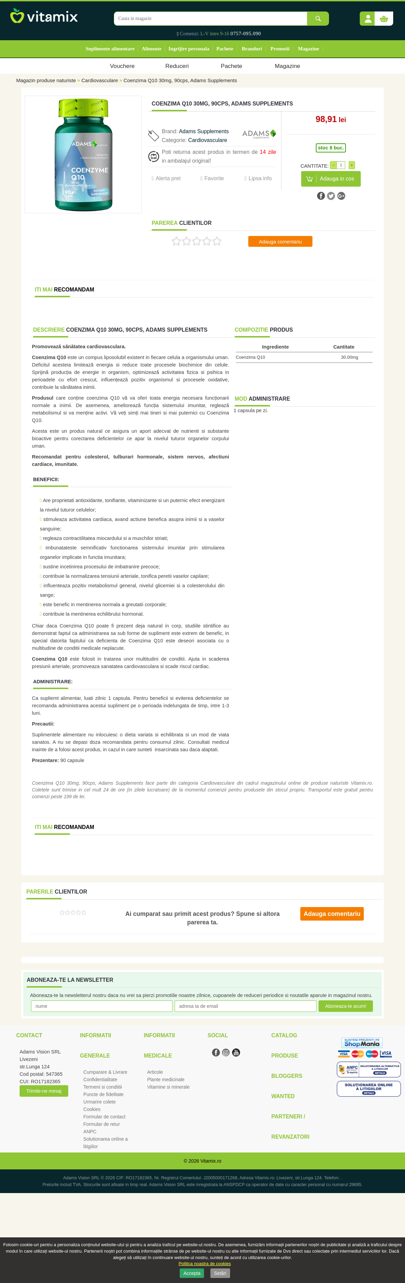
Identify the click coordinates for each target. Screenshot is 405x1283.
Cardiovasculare (99, 80)
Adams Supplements (204, 131)
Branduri (252, 48)
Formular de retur (101, 1124)
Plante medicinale (166, 1079)
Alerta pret (168, 178)
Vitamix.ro (210, 1161)
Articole (155, 1072)
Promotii (280, 48)
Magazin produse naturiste (46, 80)
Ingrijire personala (189, 48)
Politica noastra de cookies (205, 1263)
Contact (29, 1035)
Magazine (308, 48)
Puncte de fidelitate (103, 1094)
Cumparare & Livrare (105, 1072)
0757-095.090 (245, 33)
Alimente (151, 48)
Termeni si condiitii (102, 1087)
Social (217, 1035)
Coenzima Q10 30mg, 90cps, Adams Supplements (180, 80)
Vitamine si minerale (168, 1087)
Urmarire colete (99, 1101)
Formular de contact (104, 1116)
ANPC (90, 1131)
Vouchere (122, 66)
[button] (368, 16)
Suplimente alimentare (109, 48)
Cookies (92, 1109)
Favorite (214, 178)
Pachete (225, 48)
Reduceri (177, 66)
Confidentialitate (100, 1079)
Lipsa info (260, 178)
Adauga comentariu (280, 241)
